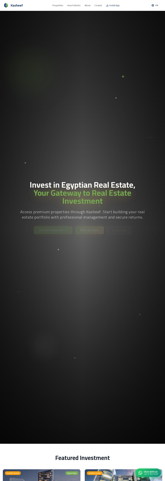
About (87, 5)
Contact (98, 5)
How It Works (74, 5)
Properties (57, 5)
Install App (113, 5)
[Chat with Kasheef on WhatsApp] (148, 472)
